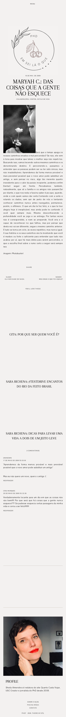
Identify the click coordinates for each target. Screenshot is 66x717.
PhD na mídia (33, 705)
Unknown (7, 458)
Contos (33, 99)
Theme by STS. (38, 713)
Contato (33, 708)
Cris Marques (9, 491)
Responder (8, 481)
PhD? (24, 713)
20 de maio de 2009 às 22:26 (15, 493)
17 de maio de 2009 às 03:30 (14, 460)
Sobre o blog (33, 702)
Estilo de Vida (43, 99)
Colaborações (22, 99)
